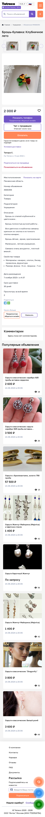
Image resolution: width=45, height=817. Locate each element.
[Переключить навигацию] (40, 5)
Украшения (17, 25)
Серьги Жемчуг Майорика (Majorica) (22, 622)
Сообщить (31, 802)
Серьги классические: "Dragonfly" (21, 671)
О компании (14, 747)
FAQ (11, 767)
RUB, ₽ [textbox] (22, 4)
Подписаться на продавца (16, 163)
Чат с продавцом (23, 127)
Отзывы (12, 762)
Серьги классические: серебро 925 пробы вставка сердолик (22, 378)
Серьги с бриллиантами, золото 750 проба (22, 476)
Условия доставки (12, 146)
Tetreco (8, 4)
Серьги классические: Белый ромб (21, 720)
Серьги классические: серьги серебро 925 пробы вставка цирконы (19, 427)
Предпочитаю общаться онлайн (12, 315)
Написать (29, 315)
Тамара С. (8, 152)
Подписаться (22, 795)
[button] (4, 46)
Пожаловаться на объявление (18, 167)
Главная (6, 25)
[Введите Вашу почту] (25, 790)
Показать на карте (32, 177)
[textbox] (31, 4)
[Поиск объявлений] (18, 14)
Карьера (13, 757)
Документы (14, 772)
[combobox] (23, 4)
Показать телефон (22, 119)
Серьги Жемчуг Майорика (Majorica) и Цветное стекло (22, 525)
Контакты (13, 752)
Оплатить (22, 135)
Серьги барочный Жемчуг (17, 573)
